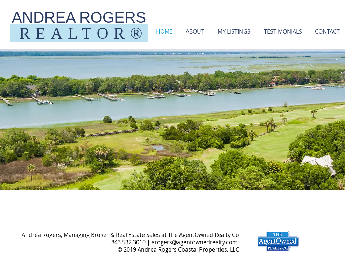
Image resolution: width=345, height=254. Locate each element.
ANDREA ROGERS (79, 17)
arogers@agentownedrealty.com (195, 242)
